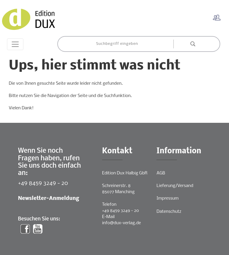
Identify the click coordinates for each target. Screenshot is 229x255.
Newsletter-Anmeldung (48, 198)
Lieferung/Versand (174, 185)
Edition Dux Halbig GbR (124, 173)
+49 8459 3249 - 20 (43, 183)
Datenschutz (168, 211)
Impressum (167, 198)
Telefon (109, 204)
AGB (160, 173)
